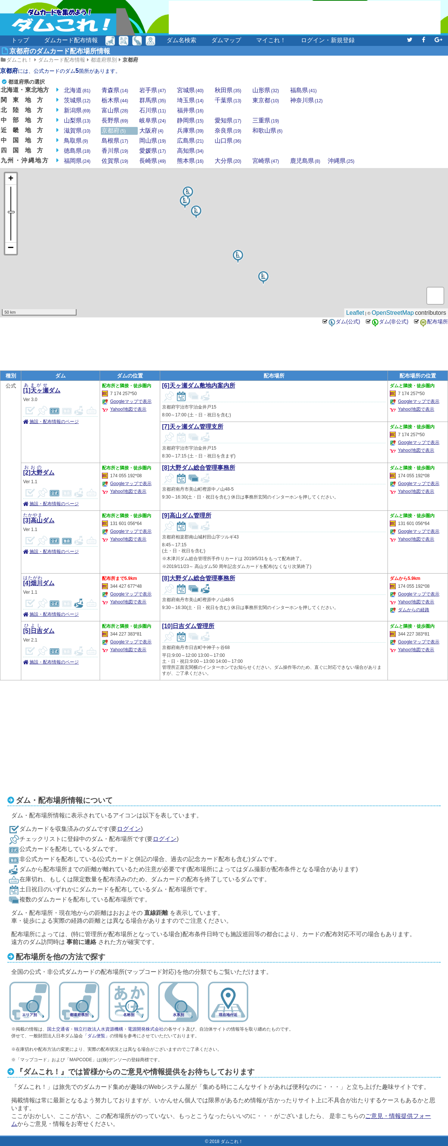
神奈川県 (306, 100)
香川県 (115, 151)
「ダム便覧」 (96, 1035)
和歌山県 (267, 131)
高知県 (190, 151)
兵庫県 (190, 131)
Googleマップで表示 (131, 401)
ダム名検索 (181, 40)
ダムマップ (226, 40)
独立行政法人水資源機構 (98, 1029)
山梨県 (77, 121)
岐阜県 (152, 121)
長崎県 (152, 161)
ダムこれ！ (19, 60)
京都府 (130, 60)
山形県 (265, 90)
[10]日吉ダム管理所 (188, 626)
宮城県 (190, 90)
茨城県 (77, 100)
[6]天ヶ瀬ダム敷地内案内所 (198, 385)
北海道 (77, 90)
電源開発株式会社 (146, 1029)
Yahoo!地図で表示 (128, 409)
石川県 (152, 111)
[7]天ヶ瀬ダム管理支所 (192, 426)
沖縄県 (341, 161)
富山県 (115, 111)
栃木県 (115, 100)
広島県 (190, 141)
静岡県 (190, 121)
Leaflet (355, 313)
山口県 (228, 141)
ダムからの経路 (413, 609)
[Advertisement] (305, 17)
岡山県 (152, 141)
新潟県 (77, 111)
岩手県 (152, 90)
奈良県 (228, 131)
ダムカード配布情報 (71, 40)
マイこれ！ (271, 40)
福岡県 (77, 161)
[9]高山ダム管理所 (186, 515)
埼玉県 (190, 100)
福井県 (190, 111)
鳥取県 (76, 141)
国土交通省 (58, 1029)
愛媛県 (152, 151)
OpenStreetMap (392, 313)
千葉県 (228, 100)
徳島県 (77, 151)
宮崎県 (265, 161)
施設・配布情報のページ (54, 421)
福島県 (303, 90)
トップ (20, 40)
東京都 (265, 100)
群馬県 (152, 100)
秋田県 (228, 90)
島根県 (115, 141)
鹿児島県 (305, 161)
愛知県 (228, 121)
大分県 (228, 161)
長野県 (115, 121)
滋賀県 (77, 131)
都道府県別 (104, 60)
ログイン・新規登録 (328, 40)
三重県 (265, 121)
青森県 (115, 90)
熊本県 (190, 161)
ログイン (129, 829)
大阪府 (151, 131)
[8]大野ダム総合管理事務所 (198, 468)
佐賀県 (115, 161)
